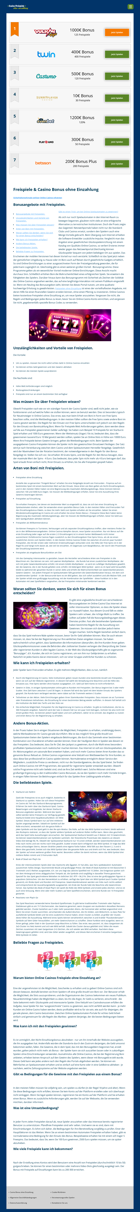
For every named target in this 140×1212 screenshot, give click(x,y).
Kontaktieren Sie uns (60, 1203)
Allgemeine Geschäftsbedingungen (23, 1197)
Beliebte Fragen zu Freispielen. (30, 251)
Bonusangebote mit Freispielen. (30, 214)
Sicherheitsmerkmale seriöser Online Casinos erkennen (37, 197)
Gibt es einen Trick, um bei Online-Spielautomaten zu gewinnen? (88, 211)
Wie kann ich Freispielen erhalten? (32, 239)
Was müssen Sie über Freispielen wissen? (35, 224)
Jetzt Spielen (117, 32)
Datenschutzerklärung (18, 1203)
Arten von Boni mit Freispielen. (30, 228)
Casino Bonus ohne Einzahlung (21, 1192)
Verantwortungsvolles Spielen (63, 1197)
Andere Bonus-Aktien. (26, 243)
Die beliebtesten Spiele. (27, 247)
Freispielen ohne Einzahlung (68, 288)
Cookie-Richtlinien (58, 1192)
